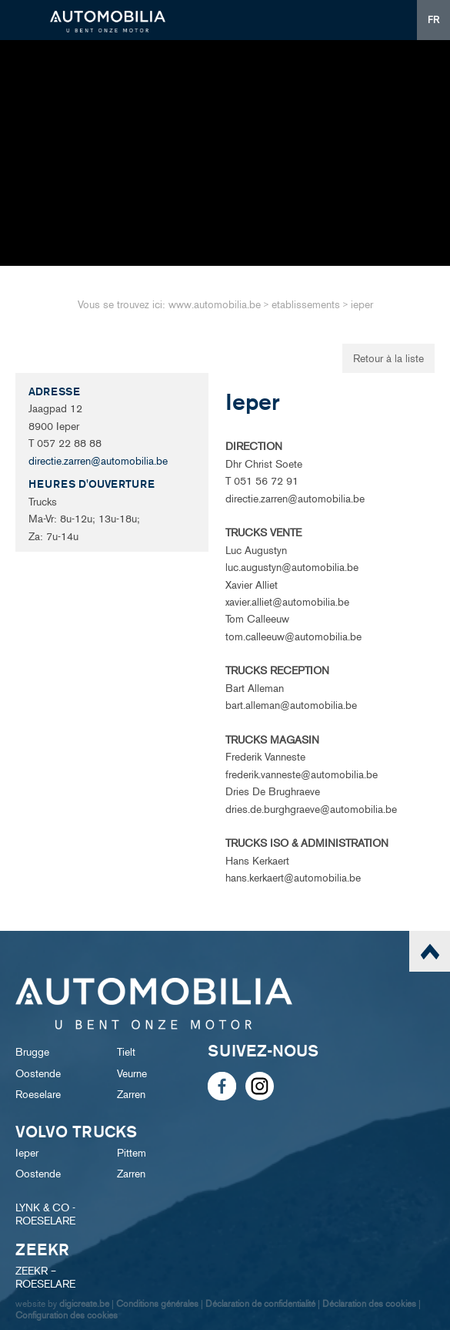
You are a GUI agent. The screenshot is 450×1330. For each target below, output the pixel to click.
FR (433, 19)
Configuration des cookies (66, 1315)
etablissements (306, 304)
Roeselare (38, 1094)
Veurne (132, 1073)
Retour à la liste (388, 358)
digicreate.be (84, 1303)
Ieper (26, 1153)
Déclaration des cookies (369, 1303)
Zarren (131, 1094)
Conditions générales (157, 1303)
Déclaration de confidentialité (260, 1303)
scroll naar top (429, 951)
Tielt (126, 1052)
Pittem (131, 1153)
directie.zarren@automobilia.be (98, 461)
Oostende (38, 1073)
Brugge (32, 1052)
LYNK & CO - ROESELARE (45, 1214)
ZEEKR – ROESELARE (45, 1278)
